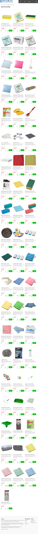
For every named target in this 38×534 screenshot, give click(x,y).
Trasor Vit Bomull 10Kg (4, 142)
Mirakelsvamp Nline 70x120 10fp (18, 47)
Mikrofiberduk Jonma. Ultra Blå (18, 287)
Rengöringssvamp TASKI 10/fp (29, 191)
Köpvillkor (26, 520)
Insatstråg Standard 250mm (29, 407)
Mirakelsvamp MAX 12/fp (29, 336)
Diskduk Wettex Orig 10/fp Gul (17, 191)
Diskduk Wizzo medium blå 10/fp (6, 47)
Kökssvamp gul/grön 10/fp (29, 23)
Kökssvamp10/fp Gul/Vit (5, 23)
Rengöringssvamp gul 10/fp (29, 239)
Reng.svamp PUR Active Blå (5, 215)
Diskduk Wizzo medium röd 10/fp (30, 47)
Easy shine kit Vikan (16, 142)
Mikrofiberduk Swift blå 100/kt (29, 478)
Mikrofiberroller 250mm (28, 359)
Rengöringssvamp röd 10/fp (17, 263)
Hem (2, 4)
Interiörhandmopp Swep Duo (17, 454)
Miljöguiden (32, 521)
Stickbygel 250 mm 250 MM (5, 407)
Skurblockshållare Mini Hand (17, 407)
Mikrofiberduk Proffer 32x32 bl (30, 263)
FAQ (25, 521)
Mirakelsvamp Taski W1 (5, 287)
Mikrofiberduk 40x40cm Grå (29, 142)
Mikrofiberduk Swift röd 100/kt (6, 478)
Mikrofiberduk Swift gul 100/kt (29, 454)
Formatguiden (33, 520)
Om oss (26, 522)
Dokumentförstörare (33, 522)
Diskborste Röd (27, 118)
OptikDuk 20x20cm (16, 359)
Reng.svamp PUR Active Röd (29, 215)
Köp (10, 30)
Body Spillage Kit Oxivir (16, 239)
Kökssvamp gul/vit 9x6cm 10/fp (18, 118)
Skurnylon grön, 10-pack (5, 263)
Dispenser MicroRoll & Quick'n (6, 454)
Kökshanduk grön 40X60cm (5, 502)
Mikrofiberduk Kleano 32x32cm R (6, 336)
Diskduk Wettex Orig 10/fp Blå (17, 215)
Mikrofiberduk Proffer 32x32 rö (30, 287)
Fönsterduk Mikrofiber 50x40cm (18, 336)
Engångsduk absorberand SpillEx (6, 191)
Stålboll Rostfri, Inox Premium (6, 239)
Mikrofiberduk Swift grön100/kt (18, 478)
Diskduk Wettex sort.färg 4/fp (5, 118)
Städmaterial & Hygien (6, 4)
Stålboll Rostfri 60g (4, 359)
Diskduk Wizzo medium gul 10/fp (18, 23)
